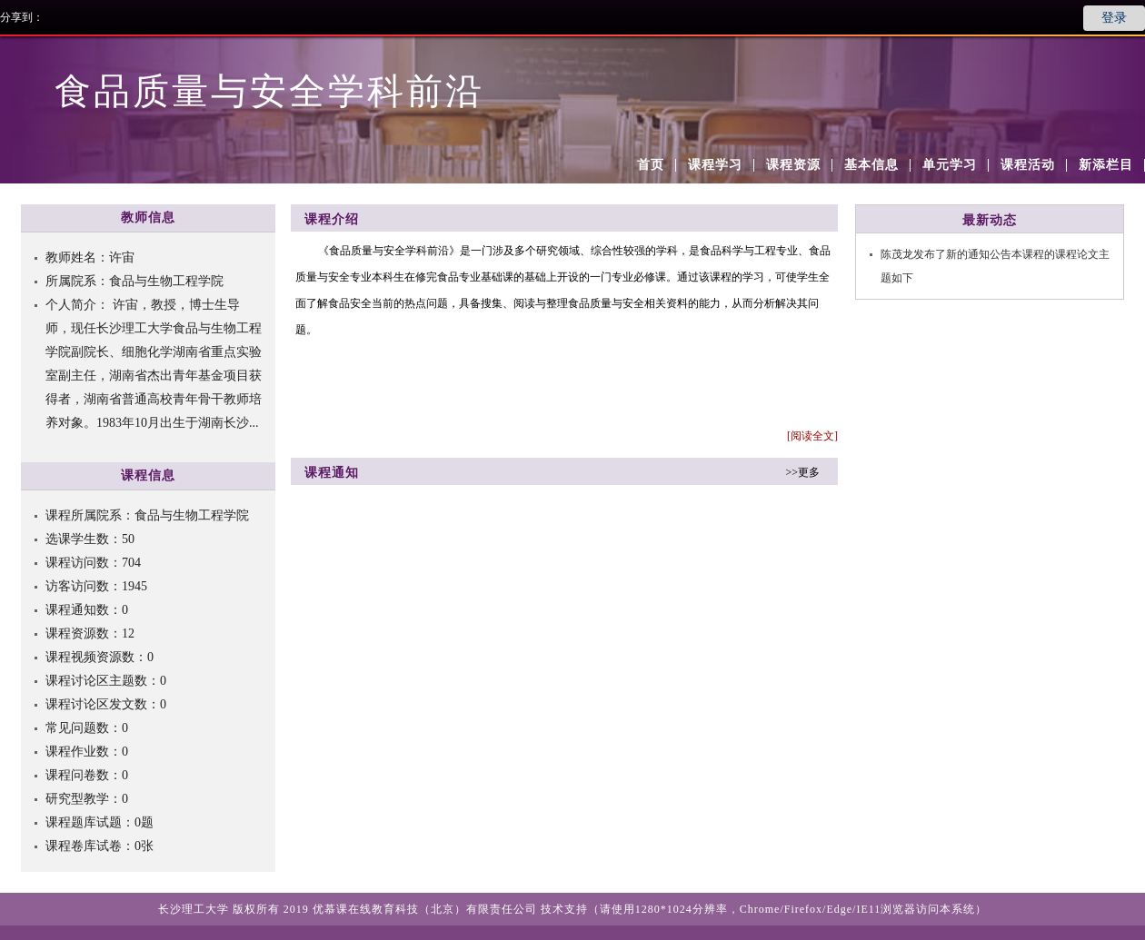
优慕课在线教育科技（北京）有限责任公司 (425, 909)
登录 (1114, 18)
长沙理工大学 (193, 909)
